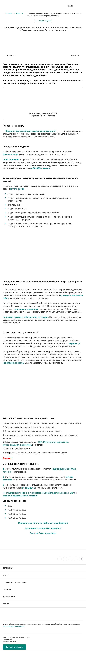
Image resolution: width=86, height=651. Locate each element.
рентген (52, 442)
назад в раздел (44, 21)
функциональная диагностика (17, 445)
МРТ (45, 442)
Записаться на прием (14, 647)
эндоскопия (62, 442)
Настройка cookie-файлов (13, 626)
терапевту (74, 343)
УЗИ (40, 442)
